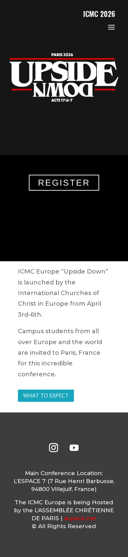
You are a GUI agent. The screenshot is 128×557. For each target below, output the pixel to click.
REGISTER (64, 183)
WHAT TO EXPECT (46, 395)
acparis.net (80, 518)
